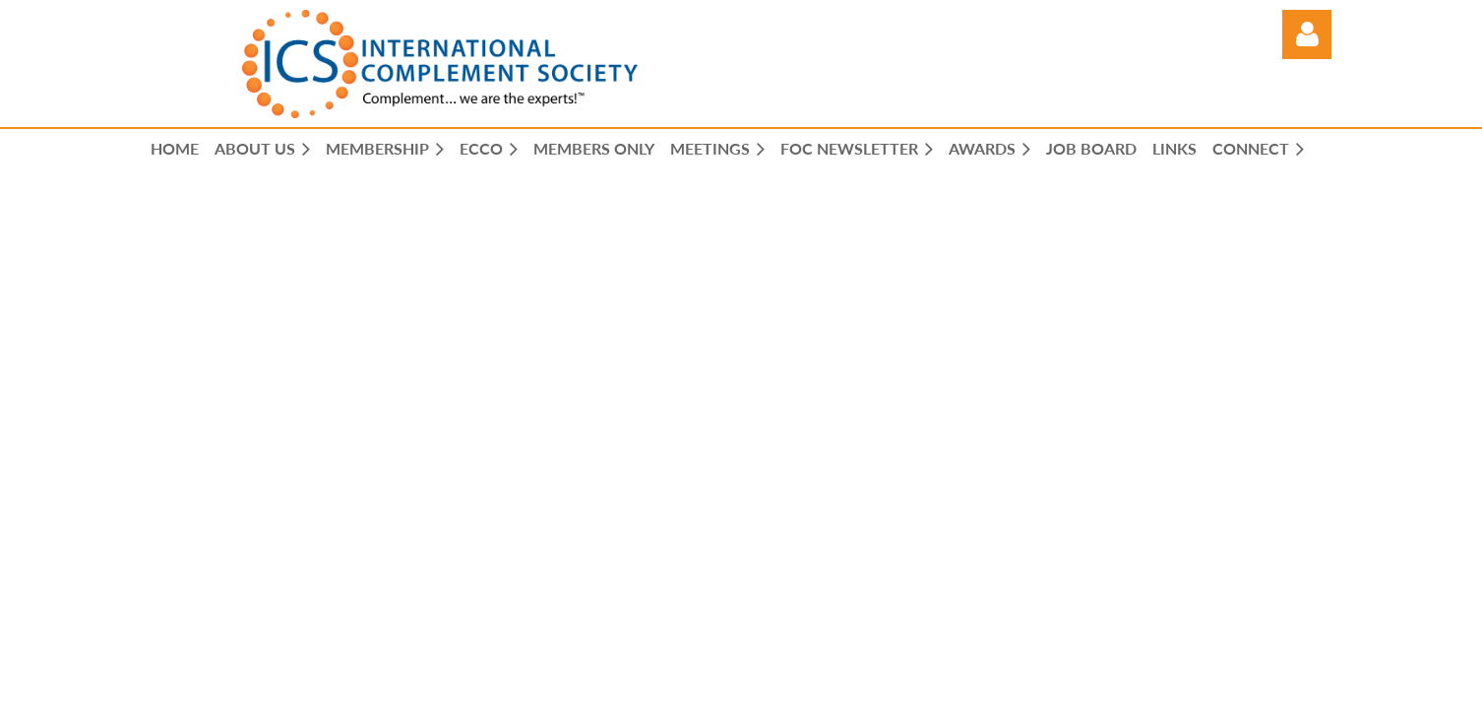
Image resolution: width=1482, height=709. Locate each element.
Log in (1306, 34)
